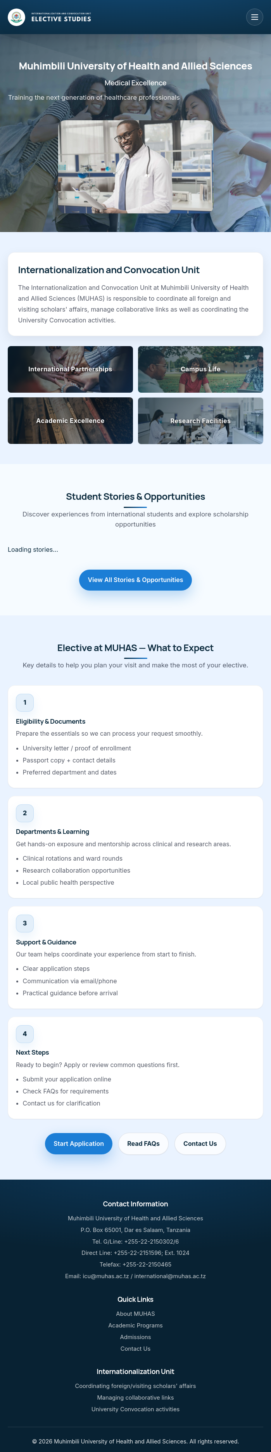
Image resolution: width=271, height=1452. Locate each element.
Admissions (135, 1337)
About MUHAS (135, 1313)
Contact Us (200, 1143)
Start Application (79, 1143)
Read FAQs (143, 1143)
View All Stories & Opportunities (135, 580)
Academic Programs (135, 1325)
